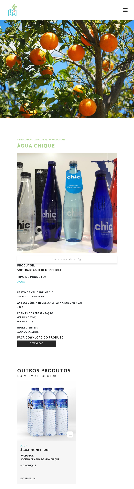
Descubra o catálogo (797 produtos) (42, 139)
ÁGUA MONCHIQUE (35, 450)
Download (36, 343)
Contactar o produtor (67, 259)
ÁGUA (21, 281)
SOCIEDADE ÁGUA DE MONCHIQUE (39, 270)
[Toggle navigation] (125, 9)
